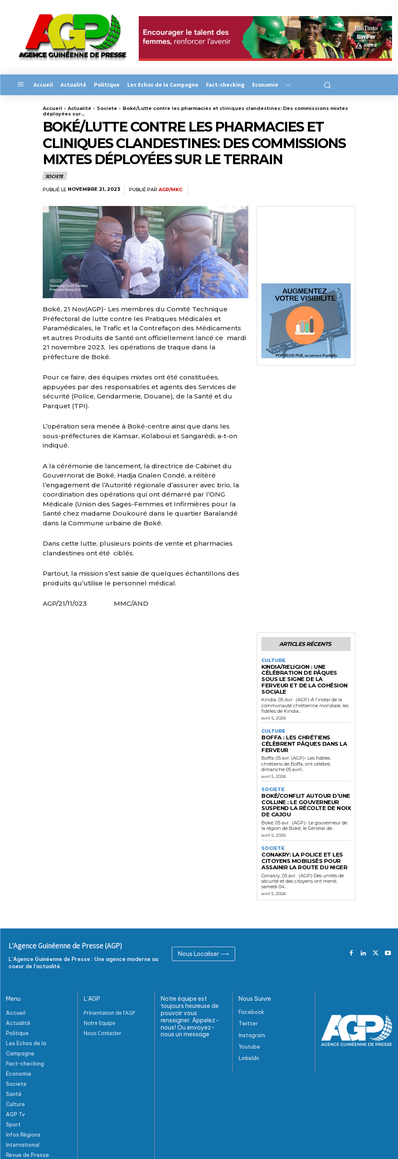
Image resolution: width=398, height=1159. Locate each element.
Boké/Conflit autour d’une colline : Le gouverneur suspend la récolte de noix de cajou (302, 784)
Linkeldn (249, 1031)
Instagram (252, 1008)
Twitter (248, 997)
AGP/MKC (170, 189)
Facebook (251, 985)
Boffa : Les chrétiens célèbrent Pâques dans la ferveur (305, 728)
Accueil (52, 108)
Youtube (249, 1020)
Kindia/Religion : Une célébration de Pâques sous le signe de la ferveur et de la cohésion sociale (304, 673)
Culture (272, 659)
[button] (325, 84)
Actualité (79, 108)
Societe (107, 108)
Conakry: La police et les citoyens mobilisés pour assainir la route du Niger (298, 835)
